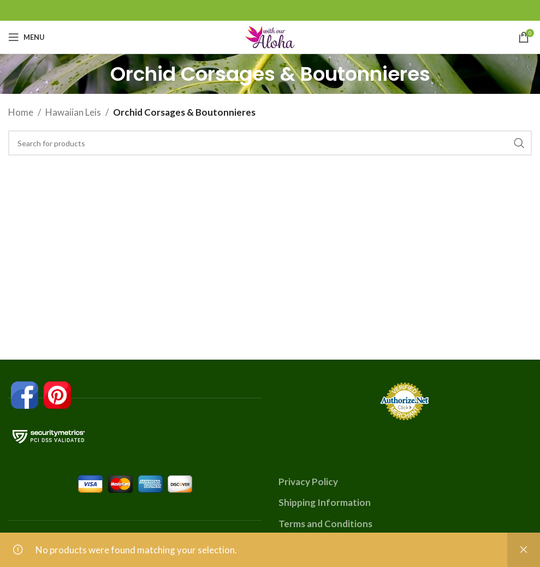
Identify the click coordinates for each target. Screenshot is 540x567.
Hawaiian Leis (73, 112)
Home (20, 112)
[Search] (270, 143)
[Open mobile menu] (26, 37)
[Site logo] (270, 35)
